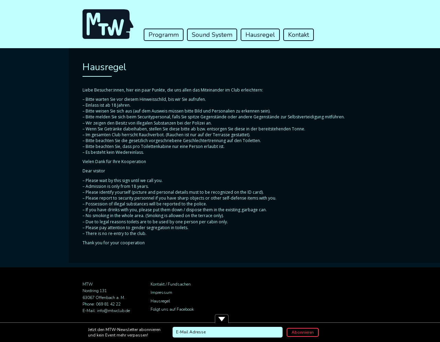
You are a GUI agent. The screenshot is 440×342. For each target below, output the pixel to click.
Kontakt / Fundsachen (171, 284)
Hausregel (260, 35)
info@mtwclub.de (113, 310)
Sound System (212, 35)
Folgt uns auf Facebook (172, 309)
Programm (163, 35)
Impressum (161, 292)
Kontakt (298, 35)
